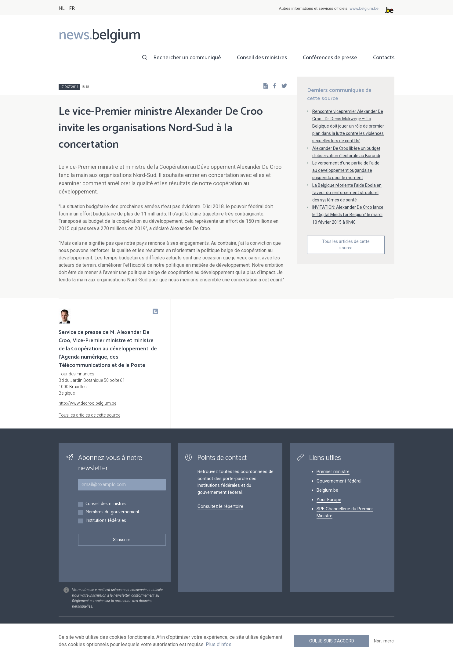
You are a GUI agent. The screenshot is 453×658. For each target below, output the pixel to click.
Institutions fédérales (105, 520)
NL (61, 8)
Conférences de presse (330, 57)
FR (72, 8)
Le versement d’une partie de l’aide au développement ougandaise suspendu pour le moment (345, 170)
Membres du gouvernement (112, 512)
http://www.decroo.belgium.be (87, 403)
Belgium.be (327, 490)
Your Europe (329, 499)
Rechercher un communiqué (187, 57)
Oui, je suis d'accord (331, 640)
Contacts (383, 57)
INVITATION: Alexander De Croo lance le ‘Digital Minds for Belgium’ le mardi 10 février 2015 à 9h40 (347, 214)
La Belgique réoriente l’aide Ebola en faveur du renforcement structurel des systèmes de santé (347, 192)
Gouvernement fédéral (339, 481)
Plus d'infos (218, 644)
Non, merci (384, 640)
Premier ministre (333, 471)
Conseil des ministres (262, 57)
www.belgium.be (364, 8)
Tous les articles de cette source (346, 244)
